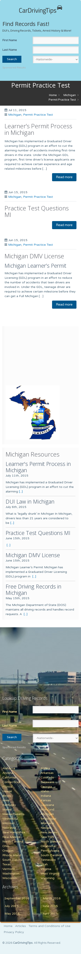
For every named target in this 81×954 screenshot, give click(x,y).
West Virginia (50, 873)
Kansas (46, 800)
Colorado (47, 777)
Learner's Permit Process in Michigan (38, 467)
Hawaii (7, 791)
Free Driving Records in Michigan (33, 589)
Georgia (46, 786)
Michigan (70, 95)
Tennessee (48, 860)
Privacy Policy (14, 932)
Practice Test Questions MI (37, 211)
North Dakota (50, 841)
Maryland (47, 809)
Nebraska (9, 828)
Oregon (7, 851)
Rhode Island (11, 855)
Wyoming (47, 878)
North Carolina (12, 841)
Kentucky (9, 805)
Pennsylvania (50, 851)
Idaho (45, 791)
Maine (6, 809)
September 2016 (17, 898)
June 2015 (50, 906)
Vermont (8, 869)
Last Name (9, 50)
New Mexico (11, 837)
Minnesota (10, 818)
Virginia (46, 869)
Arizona (7, 773)
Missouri (8, 823)
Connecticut (11, 782)
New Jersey (49, 832)
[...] (21, 491)
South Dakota (12, 860)
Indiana (46, 796)
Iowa (5, 800)
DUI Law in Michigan (30, 501)
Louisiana (47, 805)
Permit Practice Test (62, 99)
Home (53, 95)
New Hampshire (13, 832)
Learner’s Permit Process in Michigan (38, 129)
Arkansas (47, 773)
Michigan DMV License (34, 256)
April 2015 (50, 913)
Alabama (8, 768)
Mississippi (48, 818)
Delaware (47, 782)
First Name (9, 40)
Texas (6, 864)
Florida (7, 786)
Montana (47, 823)
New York (47, 837)
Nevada (46, 828)
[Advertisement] (33, 357)
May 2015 (12, 913)
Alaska (45, 768)
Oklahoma (48, 846)
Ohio (5, 846)
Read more (64, 177)
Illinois (6, 796)
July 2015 (12, 906)
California (9, 777)
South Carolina (51, 855)
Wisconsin (9, 878)
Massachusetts (13, 814)
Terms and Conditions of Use (49, 926)
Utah (44, 864)
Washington (10, 873)
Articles (20, 926)
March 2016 (52, 898)
